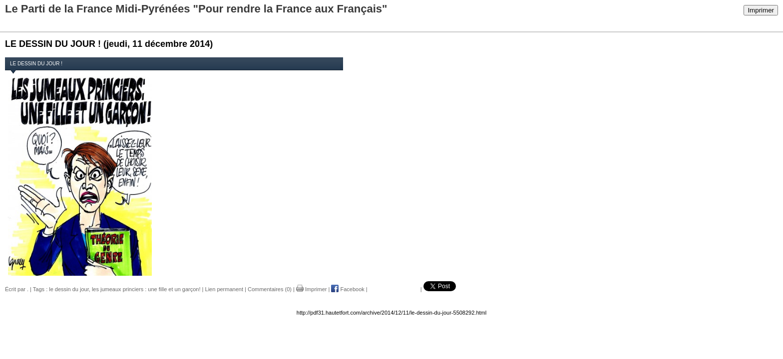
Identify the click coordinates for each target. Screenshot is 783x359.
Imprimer (761, 10)
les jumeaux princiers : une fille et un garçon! (146, 289)
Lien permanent (224, 289)
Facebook (347, 289)
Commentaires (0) (270, 289)
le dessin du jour (69, 289)
